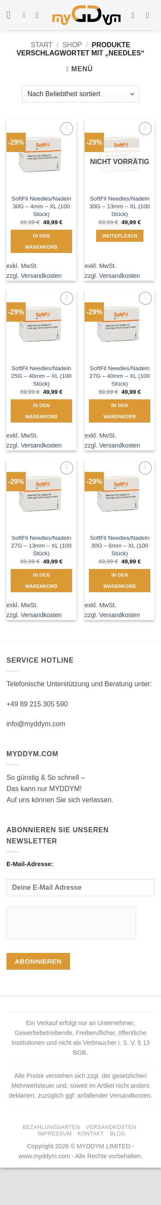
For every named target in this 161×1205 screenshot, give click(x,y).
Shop (72, 45)
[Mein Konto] (135, 15)
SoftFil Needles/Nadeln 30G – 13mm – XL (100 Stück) (119, 206)
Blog (117, 1134)
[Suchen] (26, 15)
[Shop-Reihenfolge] (80, 94)
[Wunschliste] (40, 15)
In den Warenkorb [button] (41, 241)
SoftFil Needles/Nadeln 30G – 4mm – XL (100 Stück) (41, 206)
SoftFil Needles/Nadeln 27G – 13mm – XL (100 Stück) (41, 545)
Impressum (55, 1134)
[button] (11, 14)
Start (42, 45)
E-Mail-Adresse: (80, 878)
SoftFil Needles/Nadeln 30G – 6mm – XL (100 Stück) (119, 545)
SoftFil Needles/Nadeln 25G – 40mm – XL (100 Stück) (41, 375)
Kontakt (91, 1134)
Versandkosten (41, 275)
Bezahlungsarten (51, 1127)
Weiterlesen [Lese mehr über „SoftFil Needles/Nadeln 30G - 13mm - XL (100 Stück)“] (119, 235)
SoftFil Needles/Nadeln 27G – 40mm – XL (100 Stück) (119, 375)
